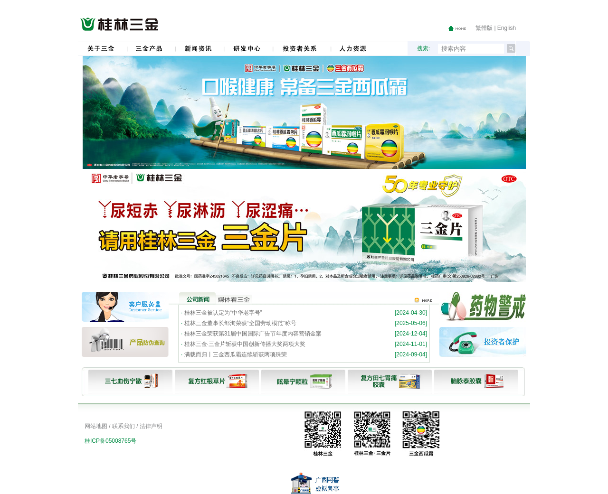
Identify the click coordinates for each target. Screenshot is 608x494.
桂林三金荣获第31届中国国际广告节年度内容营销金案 (253, 333)
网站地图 (96, 426)
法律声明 (151, 426)
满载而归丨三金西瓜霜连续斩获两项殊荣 (235, 354)
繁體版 (484, 28)
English (506, 28)
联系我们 (123, 426)
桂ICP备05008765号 (110, 441)
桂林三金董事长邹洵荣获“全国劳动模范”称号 (240, 323)
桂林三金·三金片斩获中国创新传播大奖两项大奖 (244, 344)
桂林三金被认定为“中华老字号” (223, 312)
